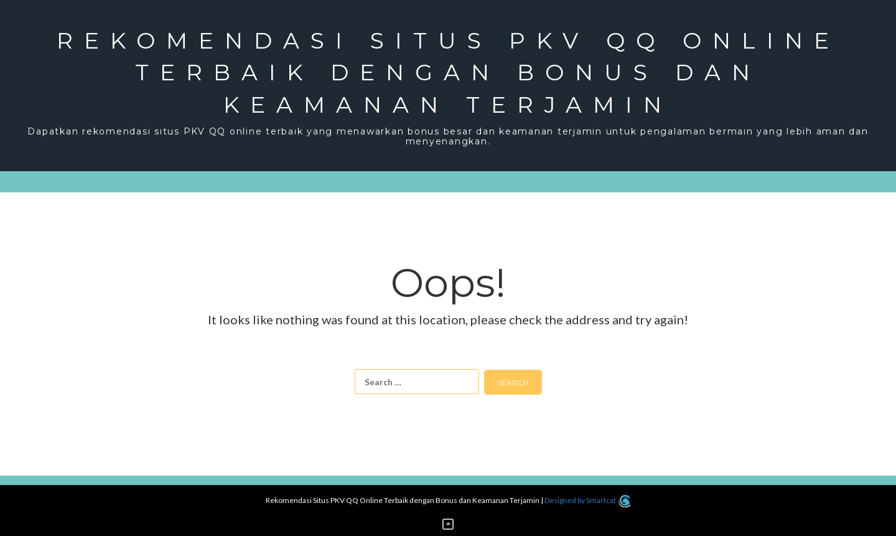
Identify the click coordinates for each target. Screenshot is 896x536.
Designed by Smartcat (587, 500)
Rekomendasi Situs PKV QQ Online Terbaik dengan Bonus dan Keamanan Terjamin (448, 72)
